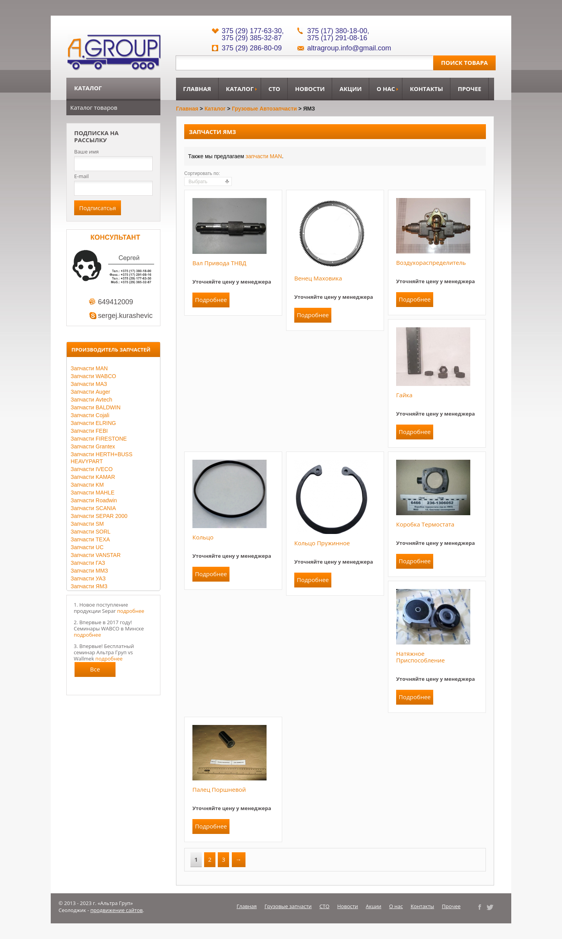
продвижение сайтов (117, 910)
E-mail (81, 176)
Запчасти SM (87, 524)
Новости (310, 89)
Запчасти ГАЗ (88, 563)
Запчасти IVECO (92, 469)
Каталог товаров (93, 107)
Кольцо (202, 537)
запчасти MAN (263, 156)
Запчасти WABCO (93, 376)
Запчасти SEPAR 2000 (99, 516)
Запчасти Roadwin (94, 500)
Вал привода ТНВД (219, 263)
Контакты (426, 89)
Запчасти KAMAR (93, 477)
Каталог (240, 89)
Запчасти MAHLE (92, 492)
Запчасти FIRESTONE (99, 439)
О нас (386, 89)
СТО (274, 89)
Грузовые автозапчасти (264, 108)
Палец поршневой (219, 789)
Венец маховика (318, 278)
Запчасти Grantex (93, 446)
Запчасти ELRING (93, 423)
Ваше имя (86, 151)
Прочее (469, 89)
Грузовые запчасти (288, 906)
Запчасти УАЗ (88, 578)
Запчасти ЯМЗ (89, 586)
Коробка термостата (425, 524)
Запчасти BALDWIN (96, 407)
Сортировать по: (202, 173)
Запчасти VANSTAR (96, 555)
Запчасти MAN (89, 368)
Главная (197, 89)
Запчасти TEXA (90, 539)
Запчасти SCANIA (93, 508)
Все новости (95, 671)
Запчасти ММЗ (89, 571)
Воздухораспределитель (431, 262)
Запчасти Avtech (91, 399)
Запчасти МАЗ (89, 384)
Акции (351, 89)
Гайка (404, 395)
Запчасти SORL (90, 531)
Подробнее (211, 299)
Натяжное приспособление (420, 657)
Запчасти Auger (90, 392)
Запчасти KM (87, 485)
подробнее (130, 610)
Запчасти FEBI (89, 431)
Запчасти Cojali (90, 415)
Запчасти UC (87, 547)
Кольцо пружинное (322, 543)
